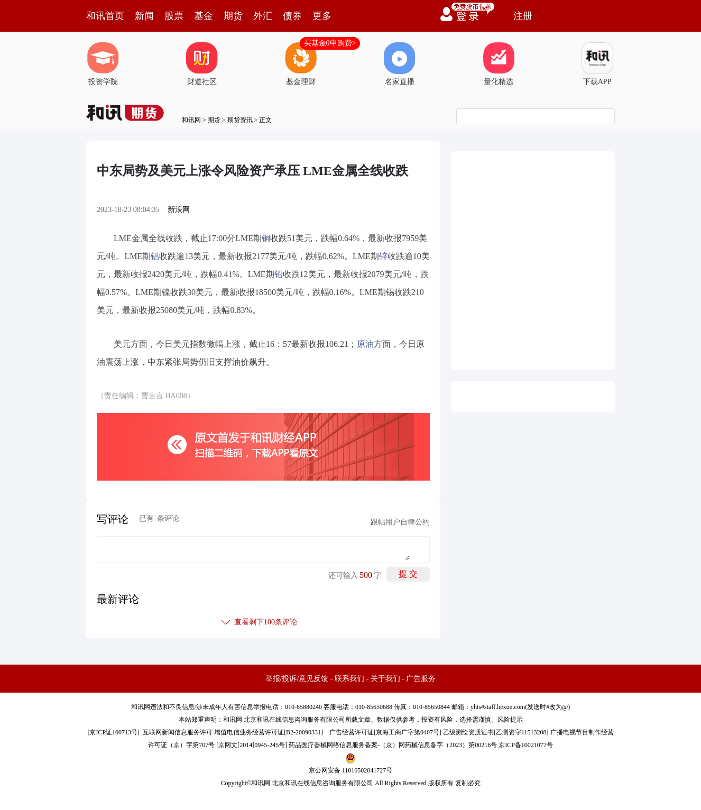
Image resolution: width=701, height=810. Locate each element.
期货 (233, 16)
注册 (522, 16)
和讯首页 (105, 16)
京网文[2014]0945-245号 (251, 745)
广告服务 (421, 679)
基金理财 (301, 64)
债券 (292, 16)
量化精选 (498, 64)
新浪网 (179, 210)
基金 (203, 16)
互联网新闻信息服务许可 (178, 732)
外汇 (262, 16)
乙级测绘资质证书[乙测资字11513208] (496, 732)
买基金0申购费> (330, 43)
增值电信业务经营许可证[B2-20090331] (268, 732)
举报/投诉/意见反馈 (297, 679)
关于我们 (385, 679)
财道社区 (202, 64)
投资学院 (103, 64)
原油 (365, 343)
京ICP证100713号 (113, 732)
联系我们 (349, 679)
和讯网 (191, 120)
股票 (173, 16)
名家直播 (400, 64)
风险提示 (510, 719)
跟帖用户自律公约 (400, 522)
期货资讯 (240, 120)
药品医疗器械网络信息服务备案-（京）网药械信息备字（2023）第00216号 (393, 745)
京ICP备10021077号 (526, 745)
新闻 (144, 16)
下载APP (597, 64)
